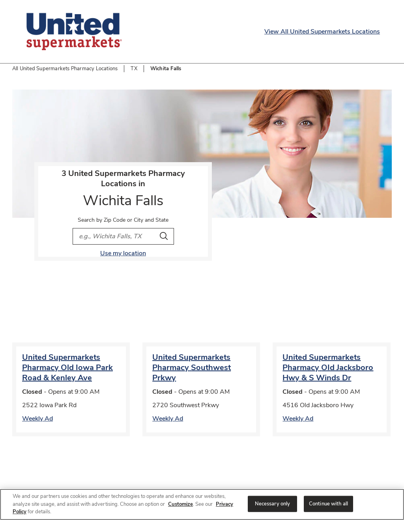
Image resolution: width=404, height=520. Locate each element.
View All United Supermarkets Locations (322, 31)
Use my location (123, 253)
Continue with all (328, 503)
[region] (202, 504)
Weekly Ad (37, 418)
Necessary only (272, 503)
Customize (180, 504)
